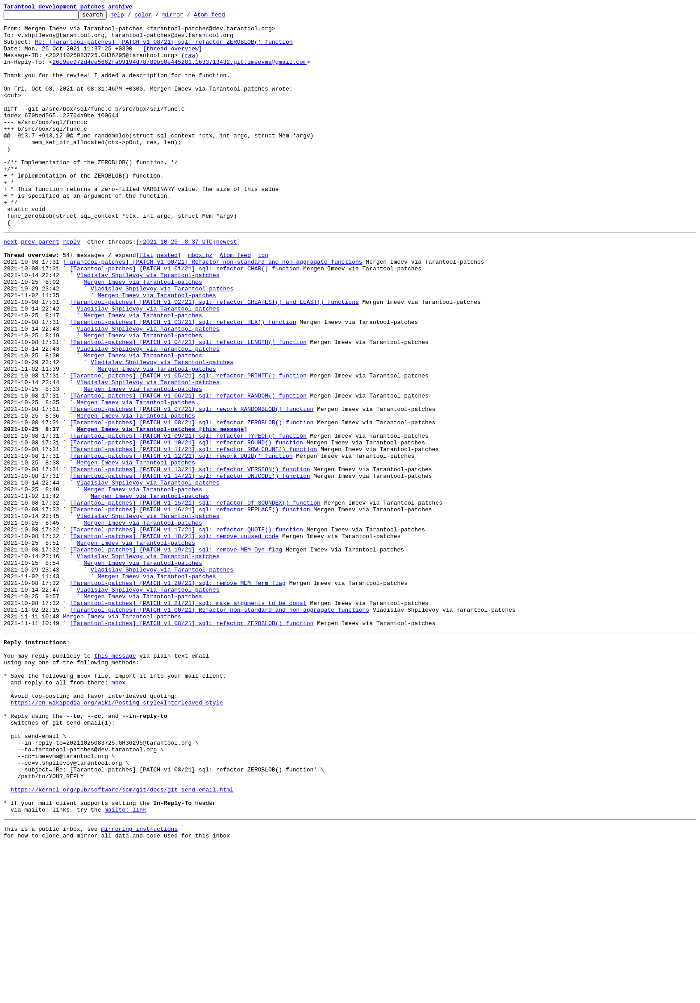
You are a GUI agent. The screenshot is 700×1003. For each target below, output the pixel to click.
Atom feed (223, 17)
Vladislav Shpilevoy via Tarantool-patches (148, 326)
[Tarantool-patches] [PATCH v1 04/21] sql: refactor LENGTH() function (188, 406)
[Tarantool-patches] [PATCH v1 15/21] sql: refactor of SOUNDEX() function (195, 599)
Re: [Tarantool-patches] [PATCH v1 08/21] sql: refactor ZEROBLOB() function (163, 48)
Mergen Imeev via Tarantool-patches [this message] (162, 510)
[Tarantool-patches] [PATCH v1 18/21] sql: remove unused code (174, 639)
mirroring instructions (139, 985)
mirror (186, 17)
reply (71, 286)
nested (167, 302)
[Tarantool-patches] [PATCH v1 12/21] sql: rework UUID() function (181, 543)
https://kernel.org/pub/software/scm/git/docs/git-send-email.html (122, 941)
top (263, 302)
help (131, 17)
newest (226, 286)
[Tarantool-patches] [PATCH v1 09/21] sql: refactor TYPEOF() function (188, 518)
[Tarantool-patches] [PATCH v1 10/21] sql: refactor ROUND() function (186, 526)
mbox (118, 812)
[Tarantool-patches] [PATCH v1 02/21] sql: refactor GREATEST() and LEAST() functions (214, 358)
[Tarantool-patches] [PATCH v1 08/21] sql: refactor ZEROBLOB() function (191, 502)
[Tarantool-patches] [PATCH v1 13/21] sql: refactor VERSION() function (190, 559)
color (157, 17)
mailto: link (125, 965)
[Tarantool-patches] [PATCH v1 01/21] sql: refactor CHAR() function (185, 318)
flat (146, 302)
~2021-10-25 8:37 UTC (175, 286)
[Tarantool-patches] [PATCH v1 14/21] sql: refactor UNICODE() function (190, 567)
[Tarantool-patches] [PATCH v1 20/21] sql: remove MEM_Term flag (178, 695)
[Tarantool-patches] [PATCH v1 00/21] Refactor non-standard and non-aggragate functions (212, 310)
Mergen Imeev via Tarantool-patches (142, 334)
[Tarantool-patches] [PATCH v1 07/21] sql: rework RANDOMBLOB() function (191, 486)
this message (115, 780)
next (10, 286)
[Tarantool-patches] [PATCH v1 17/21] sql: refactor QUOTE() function (186, 631)
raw (190, 64)
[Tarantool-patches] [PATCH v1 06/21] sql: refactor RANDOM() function (188, 470)
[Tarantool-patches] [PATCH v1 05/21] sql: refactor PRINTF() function (188, 446)
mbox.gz (200, 302)
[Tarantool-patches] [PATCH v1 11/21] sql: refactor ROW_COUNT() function (193, 535)
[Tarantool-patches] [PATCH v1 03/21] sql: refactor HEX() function (183, 382)
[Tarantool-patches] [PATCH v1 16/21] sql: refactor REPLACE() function (190, 607)
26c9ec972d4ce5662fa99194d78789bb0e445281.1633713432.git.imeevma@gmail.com (179, 72)
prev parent (40, 286)
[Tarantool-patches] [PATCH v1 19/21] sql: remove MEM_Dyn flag (176, 655)
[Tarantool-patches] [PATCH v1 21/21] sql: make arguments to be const (188, 719)
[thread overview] (172, 56)
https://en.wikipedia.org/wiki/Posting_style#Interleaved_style (117, 836)
